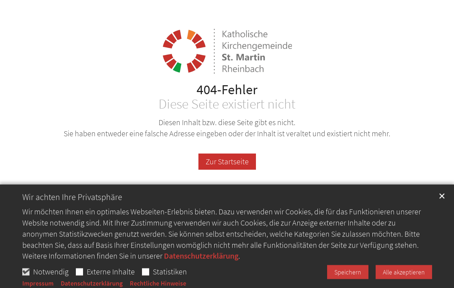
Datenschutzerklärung (201, 270)
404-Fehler (227, 89)
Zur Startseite (227, 161)
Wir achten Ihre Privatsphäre (72, 211)
